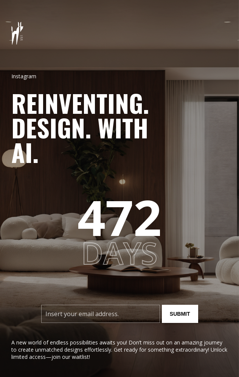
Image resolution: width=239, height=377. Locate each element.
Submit (180, 314)
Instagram (23, 76)
